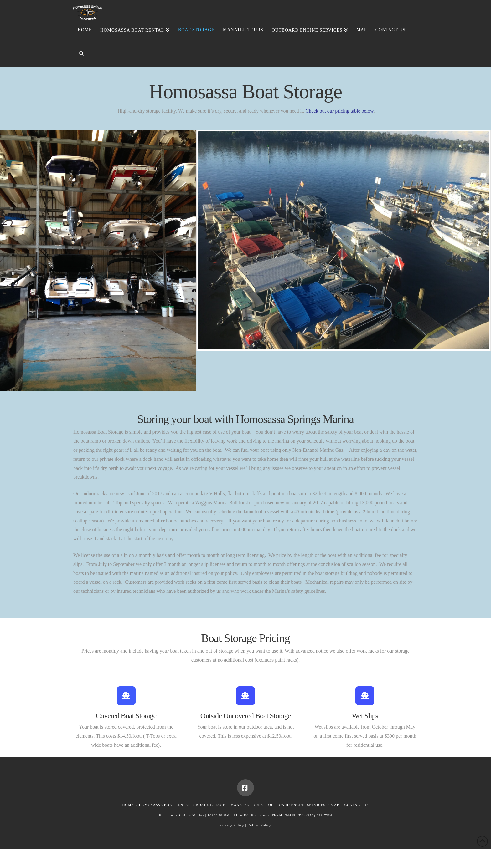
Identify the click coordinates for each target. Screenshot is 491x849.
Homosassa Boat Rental (165, 804)
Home (128, 804)
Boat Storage (210, 804)
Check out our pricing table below (340, 111)
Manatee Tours (246, 804)
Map (335, 804)
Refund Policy (259, 825)
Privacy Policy (232, 825)
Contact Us (356, 804)
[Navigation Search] (79, 55)
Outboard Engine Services (297, 804)
